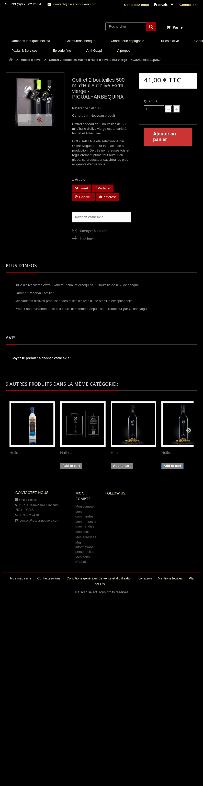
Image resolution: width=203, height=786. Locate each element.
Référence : (81, 108)
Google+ (83, 197)
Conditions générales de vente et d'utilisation (99, 578)
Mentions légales (171, 578)
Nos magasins (21, 578)
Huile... (15, 452)
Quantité (150, 101)
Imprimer (87, 238)
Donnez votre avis (89, 217)
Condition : (81, 115)
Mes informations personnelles (84, 547)
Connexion (187, 5)
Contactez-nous (136, 5)
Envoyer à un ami (93, 231)
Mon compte (84, 506)
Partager (102, 188)
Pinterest (107, 197)
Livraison (146, 578)
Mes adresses (85, 537)
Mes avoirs (83, 532)
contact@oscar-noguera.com (74, 4)
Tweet (81, 188)
